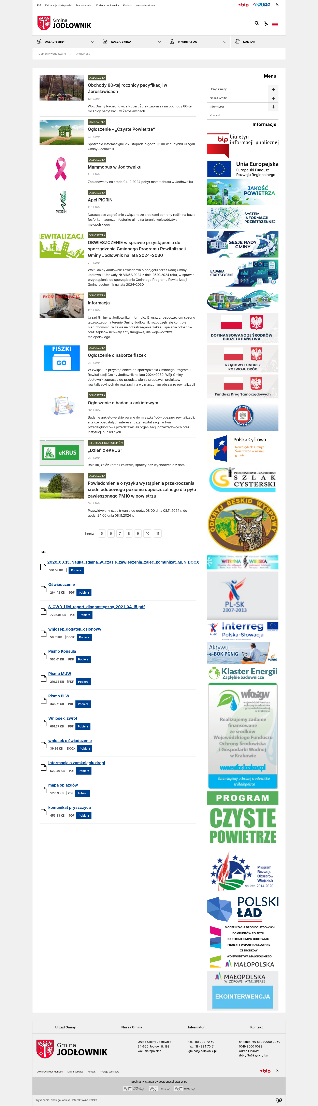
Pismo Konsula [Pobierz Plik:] (62, 651)
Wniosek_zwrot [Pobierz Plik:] (62, 718)
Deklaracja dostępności (58, 5)
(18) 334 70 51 (204, 1046)
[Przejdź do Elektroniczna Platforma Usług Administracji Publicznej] (262, 5)
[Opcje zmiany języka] (275, 23)
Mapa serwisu (84, 5)
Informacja (99, 302)
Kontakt (127, 5)
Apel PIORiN (100, 199)
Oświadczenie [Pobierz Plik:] (61, 584)
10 (147, 533)
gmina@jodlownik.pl (202, 1051)
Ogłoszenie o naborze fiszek (117, 355)
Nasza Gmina (218, 98)
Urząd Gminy (218, 89)
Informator (217, 106)
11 (157, 533)
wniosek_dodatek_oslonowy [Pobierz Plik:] (74, 629)
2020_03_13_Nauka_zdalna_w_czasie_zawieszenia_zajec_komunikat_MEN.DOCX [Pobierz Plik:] (123, 562)
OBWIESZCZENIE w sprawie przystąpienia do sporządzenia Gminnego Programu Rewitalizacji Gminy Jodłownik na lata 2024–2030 (137, 249)
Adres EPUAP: (249, 1051)
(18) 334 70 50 (204, 1041)
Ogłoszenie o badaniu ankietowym (123, 402)
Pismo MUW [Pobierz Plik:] (59, 673)
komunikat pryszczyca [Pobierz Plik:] (69, 807)
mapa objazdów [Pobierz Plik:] (63, 785)
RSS (39, 5)
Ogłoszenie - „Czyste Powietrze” (121, 129)
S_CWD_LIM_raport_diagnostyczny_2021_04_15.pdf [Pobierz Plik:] (96, 607)
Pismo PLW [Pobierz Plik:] (58, 696)
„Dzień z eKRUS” (105, 450)
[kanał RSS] (277, 5)
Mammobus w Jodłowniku (115, 167)
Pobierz (76, 570)
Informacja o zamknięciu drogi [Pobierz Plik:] (76, 763)
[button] (265, 23)
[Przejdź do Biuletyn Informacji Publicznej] (243, 5)
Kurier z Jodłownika (107, 5)
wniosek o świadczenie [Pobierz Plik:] (70, 740)
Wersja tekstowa (145, 5)
